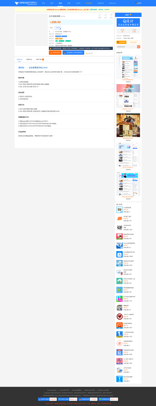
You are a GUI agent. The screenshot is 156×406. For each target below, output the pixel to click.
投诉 (111, 17)
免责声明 (90, 53)
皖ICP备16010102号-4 (80, 393)
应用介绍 (19, 59)
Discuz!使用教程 (76, 390)
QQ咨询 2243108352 (75, 52)
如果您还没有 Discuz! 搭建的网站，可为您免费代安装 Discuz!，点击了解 (68, 9)
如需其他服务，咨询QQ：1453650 (99, 9)
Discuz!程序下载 (64, 390)
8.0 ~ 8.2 (68, 41)
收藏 (99, 17)
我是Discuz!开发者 (90, 390)
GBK (51, 28)
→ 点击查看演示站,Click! (37, 68)
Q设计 (127, 15)
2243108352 (127, 42)
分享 (105, 17)
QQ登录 (138, 3)
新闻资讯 (59, 43)
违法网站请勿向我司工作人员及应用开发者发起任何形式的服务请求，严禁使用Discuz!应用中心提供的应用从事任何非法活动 (78, 395)
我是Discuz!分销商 (103, 390)
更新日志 (29, 59)
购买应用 (56, 52)
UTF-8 (58, 28)
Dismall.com (57, 393)
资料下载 (40, 59)
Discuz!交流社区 (52, 390)
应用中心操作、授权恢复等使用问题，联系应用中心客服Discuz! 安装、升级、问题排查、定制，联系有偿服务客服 (78, 403)
